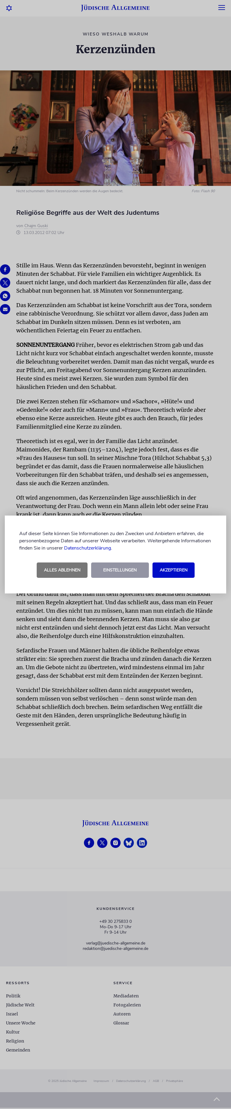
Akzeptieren (173, 570)
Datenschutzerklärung (87, 548)
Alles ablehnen (62, 570)
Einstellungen (120, 570)
